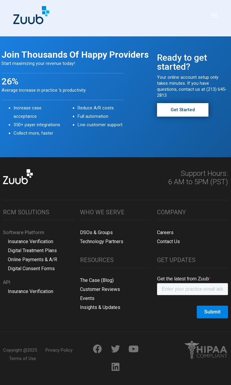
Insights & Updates (100, 307)
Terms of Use (22, 358)
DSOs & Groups (96, 232)
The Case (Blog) (97, 280)
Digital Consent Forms (29, 268)
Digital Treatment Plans (30, 250)
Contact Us (168, 241)
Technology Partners (101, 241)
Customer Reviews (100, 289)
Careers (165, 232)
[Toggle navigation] (214, 18)
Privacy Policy (58, 350)
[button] (182, 110)
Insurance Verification (28, 241)
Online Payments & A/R (30, 259)
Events (87, 298)
